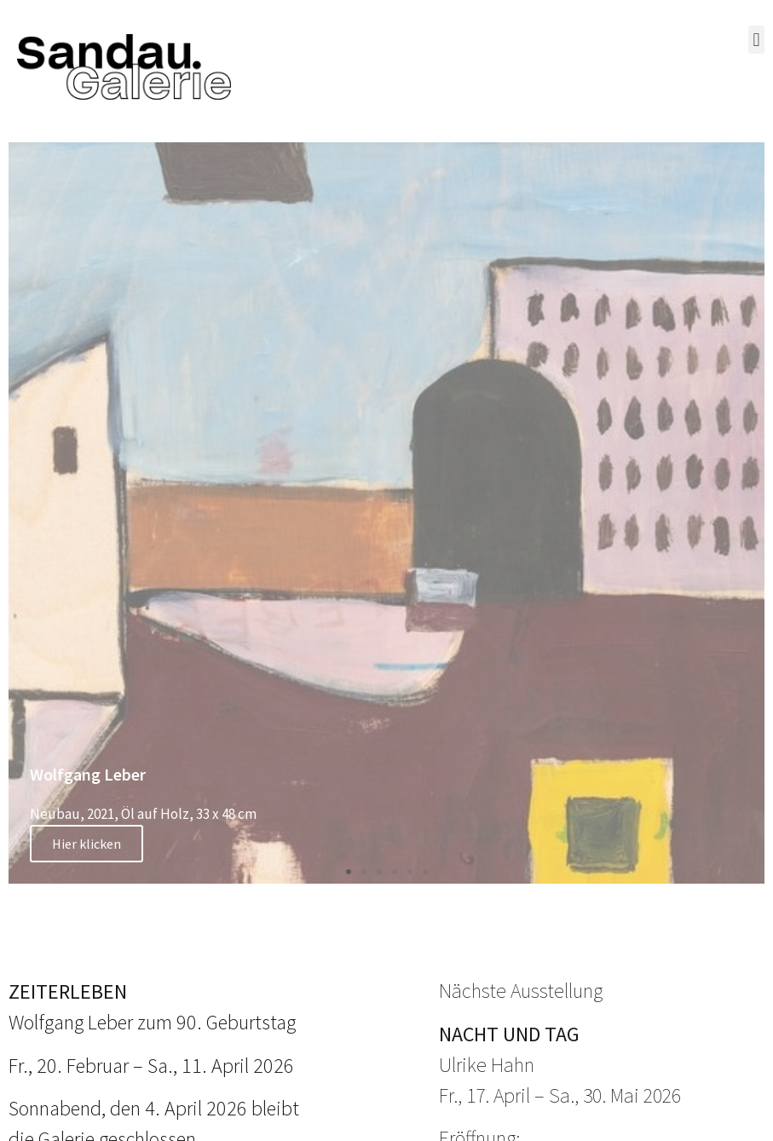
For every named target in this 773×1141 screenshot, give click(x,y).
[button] (756, 40)
